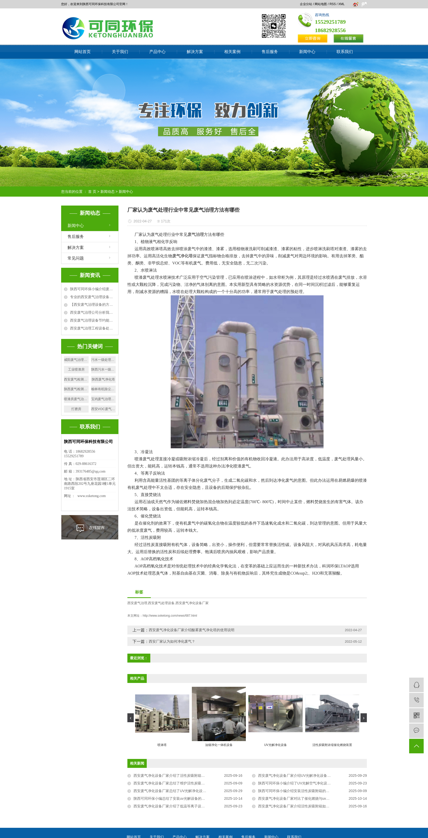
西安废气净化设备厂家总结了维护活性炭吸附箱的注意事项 (179, 783)
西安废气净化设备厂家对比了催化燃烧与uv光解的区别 (301, 798)
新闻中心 (307, 51)
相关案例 (232, 51)
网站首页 (82, 51)
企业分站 (306, 4)
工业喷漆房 (76, 369)
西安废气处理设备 (161, 603)
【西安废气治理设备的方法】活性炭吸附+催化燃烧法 (93, 304)
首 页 (92, 191)
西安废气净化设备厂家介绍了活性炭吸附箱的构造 (172, 775)
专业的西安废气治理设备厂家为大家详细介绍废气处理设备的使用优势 (93, 297)
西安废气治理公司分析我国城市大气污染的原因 (93, 312)
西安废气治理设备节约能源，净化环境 (93, 320)
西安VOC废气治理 (103, 409)
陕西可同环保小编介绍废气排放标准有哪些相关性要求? (93, 289)
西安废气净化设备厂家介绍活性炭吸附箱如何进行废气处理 (304, 806)
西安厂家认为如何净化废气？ (172, 641)
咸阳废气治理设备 (76, 360)
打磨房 (76, 409)
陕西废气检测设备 (76, 389)
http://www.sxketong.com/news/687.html (170, 615)
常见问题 (76, 258)
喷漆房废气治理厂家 (76, 399)
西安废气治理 (137, 603)
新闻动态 (107, 191)
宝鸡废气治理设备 (103, 399)
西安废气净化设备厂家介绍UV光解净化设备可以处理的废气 (305, 775)
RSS (332, 4)
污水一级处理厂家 (103, 360)
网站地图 (321, 4)
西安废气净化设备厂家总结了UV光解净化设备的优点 (175, 791)
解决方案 (195, 51)
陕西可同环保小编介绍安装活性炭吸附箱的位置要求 (299, 791)
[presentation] (130, 717)
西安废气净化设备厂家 (192, 603)
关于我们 (120, 51)
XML (341, 4)
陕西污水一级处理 (103, 369)
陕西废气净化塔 (103, 379)
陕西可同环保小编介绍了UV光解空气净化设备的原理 (299, 783)
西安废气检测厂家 (76, 379)
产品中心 (157, 51)
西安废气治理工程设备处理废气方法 (93, 328)
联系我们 (345, 51)
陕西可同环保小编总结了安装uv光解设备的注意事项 (174, 798)
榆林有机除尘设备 (103, 389)
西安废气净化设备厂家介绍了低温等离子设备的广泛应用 (178, 806)
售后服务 (270, 51)
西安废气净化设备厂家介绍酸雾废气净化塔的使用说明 (191, 630)
